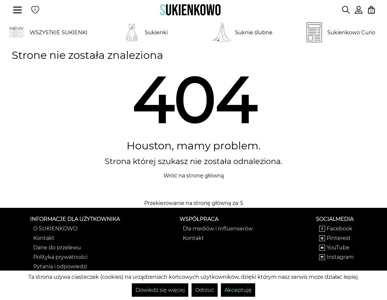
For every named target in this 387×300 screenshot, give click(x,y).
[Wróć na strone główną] (190, 9)
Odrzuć (204, 290)
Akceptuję (238, 290)
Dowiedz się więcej (160, 290)
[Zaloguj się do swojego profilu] (359, 12)
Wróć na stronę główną (193, 176)
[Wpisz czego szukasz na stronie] (346, 10)
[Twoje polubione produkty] (35, 10)
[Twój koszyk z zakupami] (371, 10)
